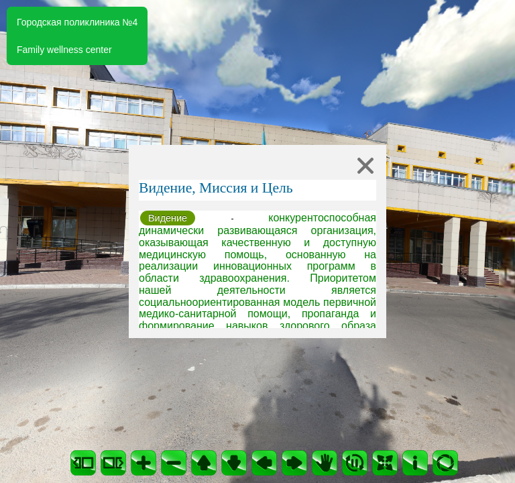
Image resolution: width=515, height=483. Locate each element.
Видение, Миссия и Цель (216, 188)
